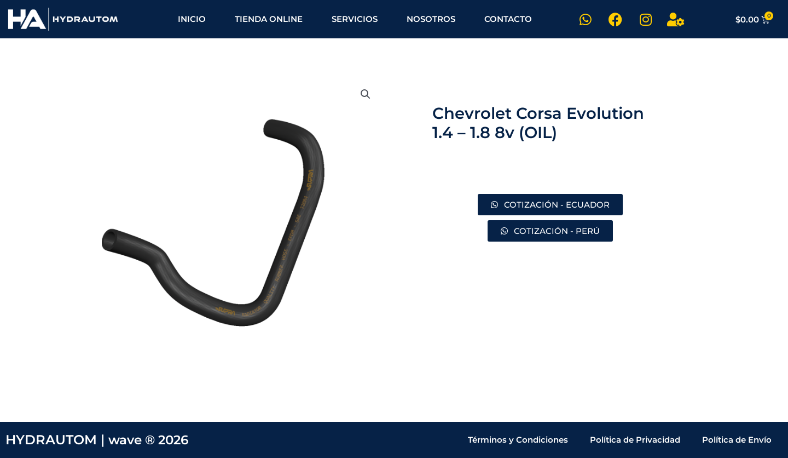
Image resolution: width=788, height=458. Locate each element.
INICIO (192, 19)
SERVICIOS (355, 19)
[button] (365, 95)
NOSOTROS (431, 19)
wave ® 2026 (151, 440)
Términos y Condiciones (518, 439)
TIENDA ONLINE (269, 19)
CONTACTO (508, 19)
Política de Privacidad (635, 439)
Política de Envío (737, 439)
